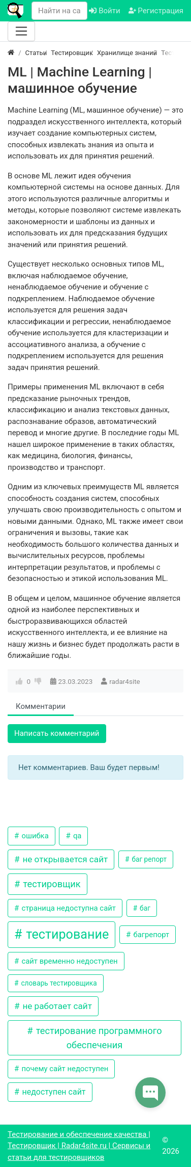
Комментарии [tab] (41, 706)
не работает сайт (56, 1006)
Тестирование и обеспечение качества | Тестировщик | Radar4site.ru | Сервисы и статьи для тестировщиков (79, 1146)
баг (144, 908)
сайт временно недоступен (69, 961)
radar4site (124, 681)
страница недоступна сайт (68, 908)
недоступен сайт (52, 1092)
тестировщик (51, 884)
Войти (104, 10)
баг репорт (148, 859)
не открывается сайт (64, 859)
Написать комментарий (57, 733)
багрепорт (150, 934)
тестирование (66, 934)
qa (76, 835)
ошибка (34, 835)
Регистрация (156, 10)
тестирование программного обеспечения (98, 1037)
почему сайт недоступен (64, 1068)
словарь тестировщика (58, 983)
